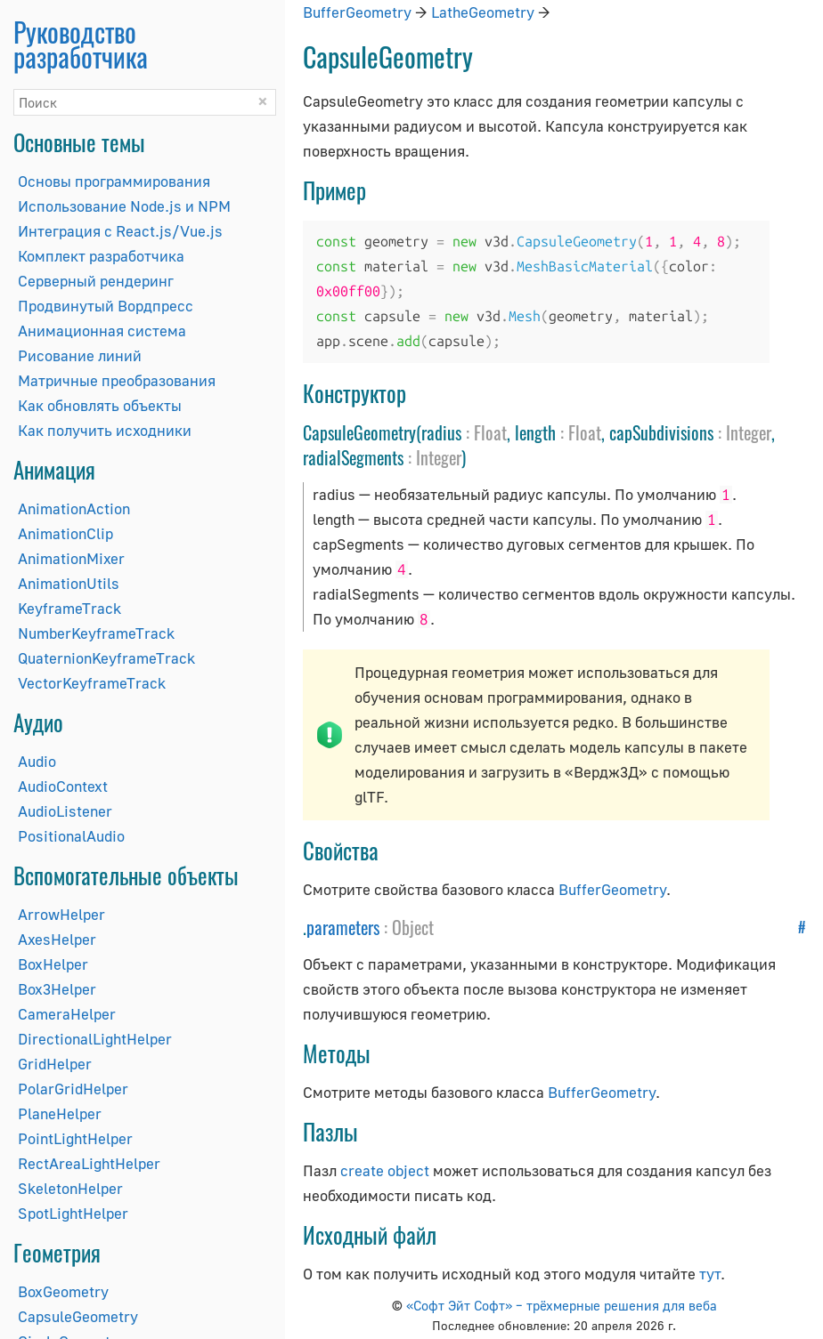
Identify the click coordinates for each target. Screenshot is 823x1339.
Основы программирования (114, 181)
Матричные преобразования (117, 380)
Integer (748, 432)
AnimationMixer (71, 558)
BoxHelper (53, 964)
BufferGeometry (357, 12)
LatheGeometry (482, 12)
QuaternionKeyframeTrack (106, 658)
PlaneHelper (60, 1113)
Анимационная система (102, 330)
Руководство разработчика (80, 44)
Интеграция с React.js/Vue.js (120, 231)
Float (490, 432)
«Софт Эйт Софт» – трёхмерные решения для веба (561, 1305)
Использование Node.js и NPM (124, 206)
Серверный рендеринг (96, 280)
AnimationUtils (68, 583)
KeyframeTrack (69, 608)
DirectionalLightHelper (95, 1038)
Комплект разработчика (101, 255)
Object (413, 927)
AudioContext (63, 786)
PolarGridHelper (73, 1088)
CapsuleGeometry (78, 1316)
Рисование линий (80, 355)
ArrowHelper (61, 914)
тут (710, 1273)
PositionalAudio (71, 836)
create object (384, 1170)
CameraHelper (67, 1013)
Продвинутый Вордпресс (105, 305)
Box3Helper (57, 989)
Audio (37, 761)
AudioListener (65, 811)
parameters (342, 927)
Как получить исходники (104, 430)
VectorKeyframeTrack (92, 683)
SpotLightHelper (73, 1213)
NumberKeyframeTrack (96, 633)
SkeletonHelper (70, 1188)
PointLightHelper (75, 1138)
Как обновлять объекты (100, 405)
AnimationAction (74, 508)
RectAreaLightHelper (89, 1163)
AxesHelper (57, 939)
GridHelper (55, 1063)
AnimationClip (65, 533)
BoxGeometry (63, 1291)
